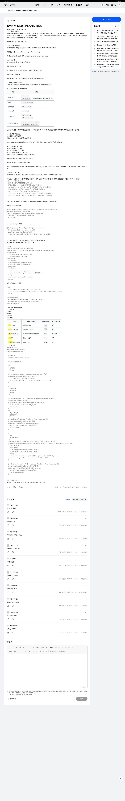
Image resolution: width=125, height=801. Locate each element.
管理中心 (113, 5)
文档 (107, 5)
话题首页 (10, 10)
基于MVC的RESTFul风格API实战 (26, 10)
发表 (81, 699)
